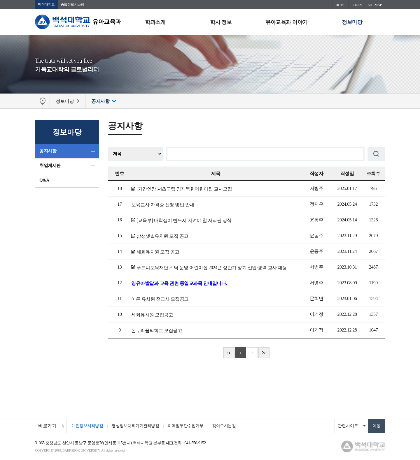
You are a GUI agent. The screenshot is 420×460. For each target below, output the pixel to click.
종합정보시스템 (72, 4)
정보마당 (352, 22)
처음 (229, 352)
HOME (340, 5)
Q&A (44, 180)
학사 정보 (221, 22)
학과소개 (155, 22)
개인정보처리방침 (87, 426)
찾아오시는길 (224, 426)
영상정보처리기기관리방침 (135, 426)
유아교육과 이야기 (286, 22)
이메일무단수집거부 (185, 426)
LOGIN (356, 5)
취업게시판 (50, 165)
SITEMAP (375, 5)
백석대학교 (46, 4)
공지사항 (47, 151)
